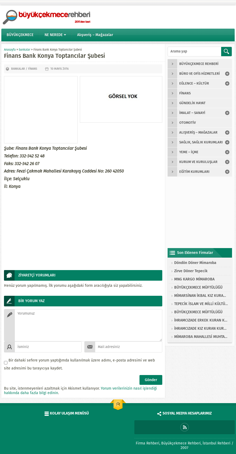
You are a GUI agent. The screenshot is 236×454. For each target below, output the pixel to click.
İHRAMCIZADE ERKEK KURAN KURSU (201, 320)
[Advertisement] (41, 110)
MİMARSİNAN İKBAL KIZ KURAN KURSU (201, 295)
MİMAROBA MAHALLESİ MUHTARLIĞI (201, 336)
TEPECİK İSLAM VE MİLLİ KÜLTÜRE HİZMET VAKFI (201, 304)
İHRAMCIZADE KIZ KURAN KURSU (201, 328)
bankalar (24, 49)
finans (32, 68)
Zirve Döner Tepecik (190, 271)
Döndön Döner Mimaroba (195, 263)
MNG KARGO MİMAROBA (194, 279)
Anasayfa (10, 49)
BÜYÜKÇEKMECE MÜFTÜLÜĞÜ (198, 287)
